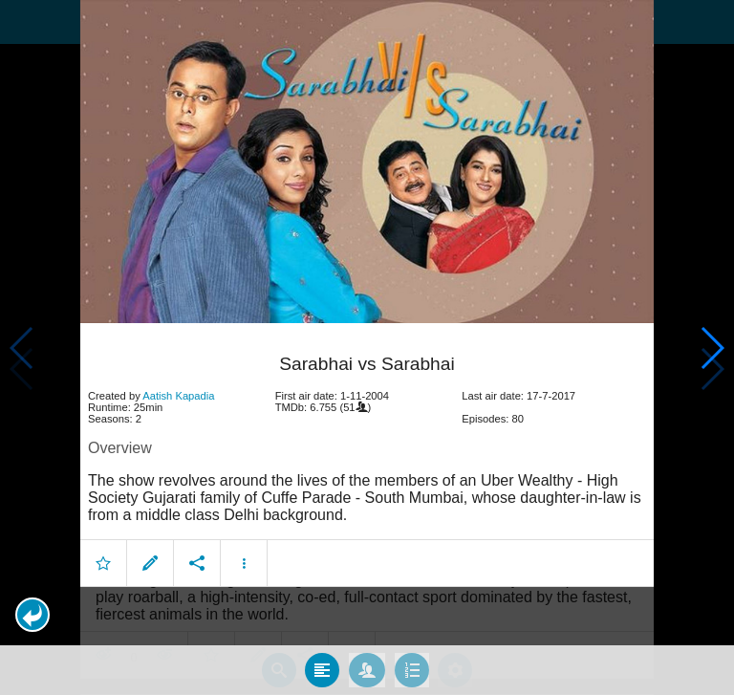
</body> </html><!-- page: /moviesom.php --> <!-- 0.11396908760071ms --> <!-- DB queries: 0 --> (367, 347)
